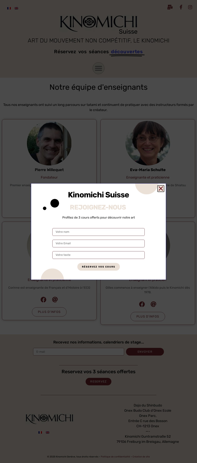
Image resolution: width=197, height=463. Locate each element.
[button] (161, 188)
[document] (98, 231)
